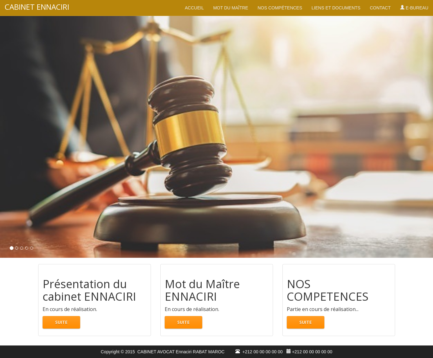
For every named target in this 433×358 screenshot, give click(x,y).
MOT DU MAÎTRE (230, 7)
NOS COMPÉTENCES (280, 7)
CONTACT (380, 7)
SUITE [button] (61, 322)
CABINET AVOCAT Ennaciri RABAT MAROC (179, 351)
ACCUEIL (194, 7)
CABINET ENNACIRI (37, 7)
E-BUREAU (414, 7)
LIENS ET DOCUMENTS (336, 7)
